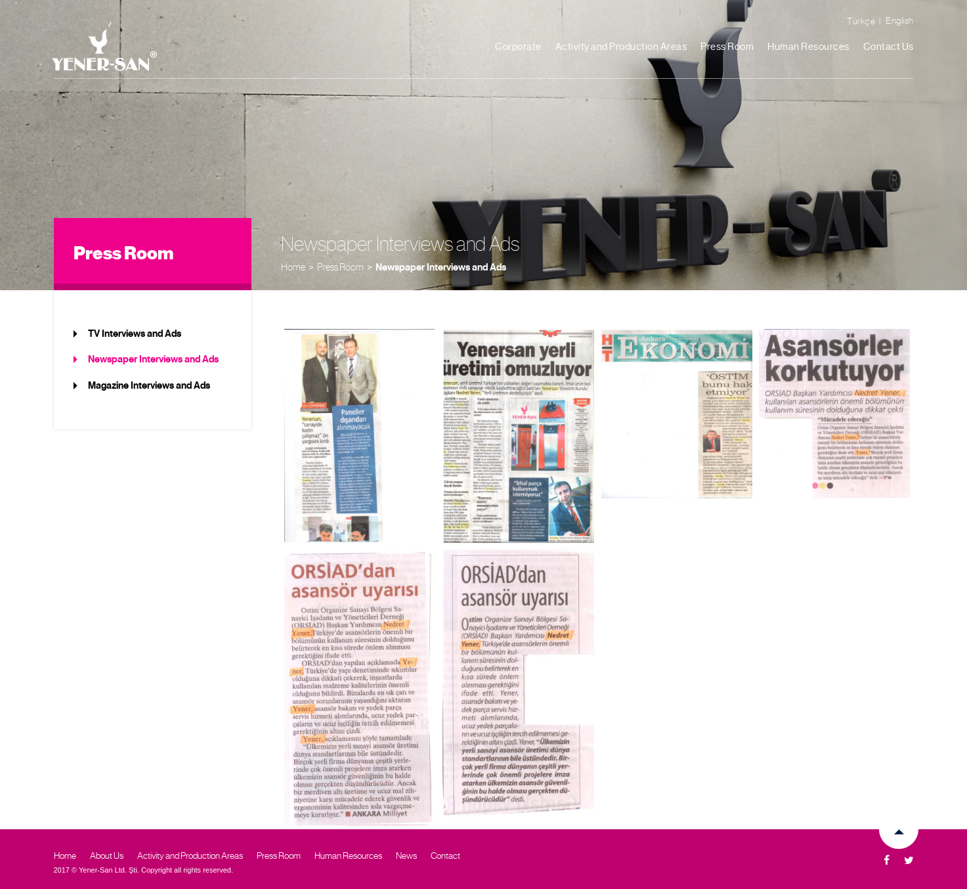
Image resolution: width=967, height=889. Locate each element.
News (406, 855)
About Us (106, 855)
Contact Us (888, 47)
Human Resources (808, 47)
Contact (445, 855)
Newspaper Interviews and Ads (441, 267)
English (900, 20)
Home (293, 266)
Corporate (518, 47)
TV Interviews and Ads (134, 333)
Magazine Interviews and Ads (149, 385)
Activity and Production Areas (621, 47)
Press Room (727, 47)
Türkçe (861, 21)
